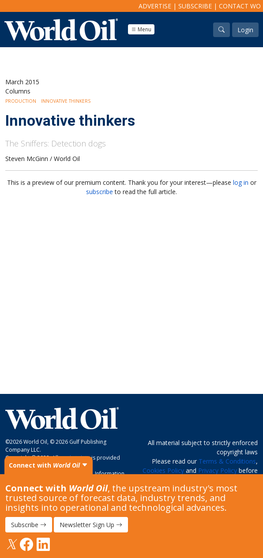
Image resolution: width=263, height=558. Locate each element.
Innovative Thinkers (65, 101)
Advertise (155, 6)
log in (240, 182)
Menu (141, 29)
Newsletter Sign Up (91, 525)
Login (245, 30)
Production (20, 101)
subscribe (99, 191)
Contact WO (240, 6)
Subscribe (195, 6)
